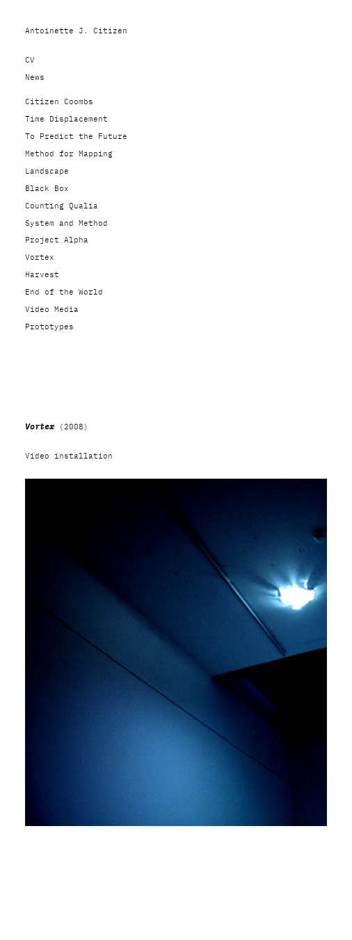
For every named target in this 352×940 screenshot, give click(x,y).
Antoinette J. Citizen (76, 30)
